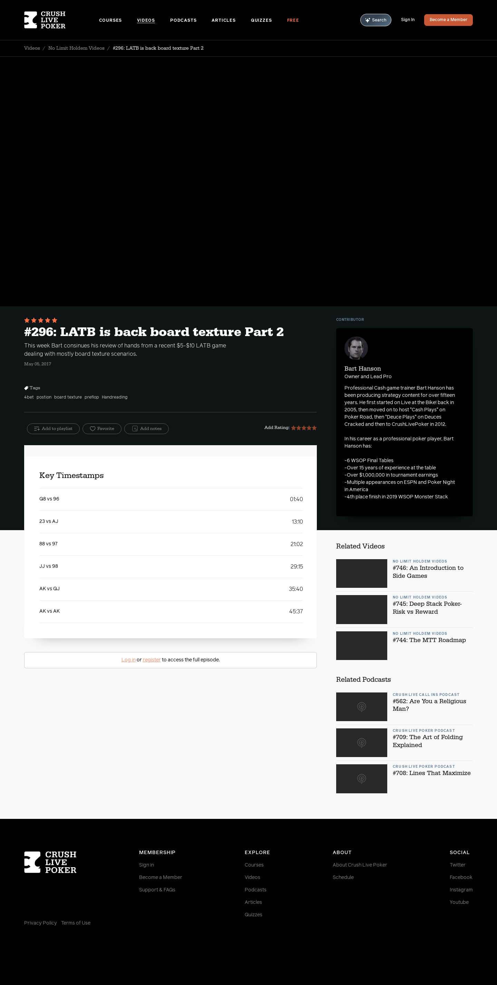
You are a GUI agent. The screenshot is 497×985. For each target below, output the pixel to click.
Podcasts (183, 21)
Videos (146, 21)
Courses (110, 21)
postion (44, 397)
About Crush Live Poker (360, 865)
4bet (29, 397)
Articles (223, 21)
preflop (92, 397)
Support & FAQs (157, 890)
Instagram (461, 890)
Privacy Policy (40, 923)
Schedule (343, 877)
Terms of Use (75, 923)
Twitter (458, 865)
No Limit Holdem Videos (76, 48)
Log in (128, 660)
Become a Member (448, 20)
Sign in (146, 865)
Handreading (114, 397)
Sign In (408, 20)
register (152, 660)
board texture (68, 397)
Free (293, 21)
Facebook (461, 877)
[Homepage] (61, 20)
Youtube (459, 902)
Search (376, 20)
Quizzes (261, 21)
